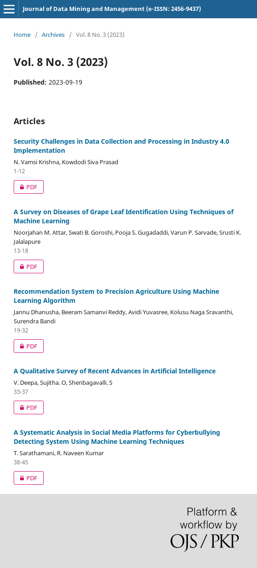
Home (22, 34)
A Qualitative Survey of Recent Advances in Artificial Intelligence (115, 371)
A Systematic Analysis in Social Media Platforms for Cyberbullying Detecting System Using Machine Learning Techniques (117, 437)
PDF (25, 187)
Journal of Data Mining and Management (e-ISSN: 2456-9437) (112, 9)
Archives (53, 34)
